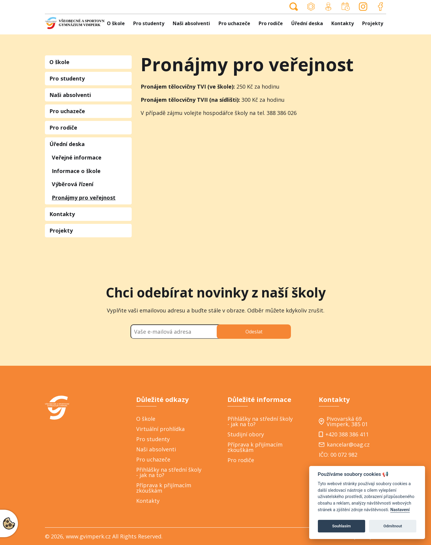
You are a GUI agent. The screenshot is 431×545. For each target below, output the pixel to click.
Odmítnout (392, 526)
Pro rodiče (271, 23)
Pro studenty (148, 23)
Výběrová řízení (72, 184)
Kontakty (342, 23)
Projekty (372, 23)
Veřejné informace (76, 157)
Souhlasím (341, 526)
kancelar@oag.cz (344, 444)
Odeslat (253, 331)
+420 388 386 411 (344, 434)
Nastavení (400, 509)
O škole (116, 23)
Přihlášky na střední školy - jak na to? (168, 472)
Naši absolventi (191, 23)
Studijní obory (245, 434)
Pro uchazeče (234, 23)
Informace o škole (76, 170)
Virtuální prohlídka (160, 428)
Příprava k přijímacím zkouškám (163, 488)
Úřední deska (307, 23)
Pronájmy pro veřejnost (84, 197)
